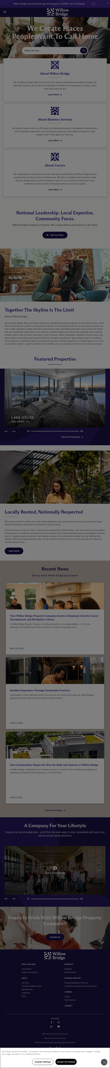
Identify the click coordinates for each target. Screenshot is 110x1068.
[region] (55, 1058)
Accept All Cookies (66, 1062)
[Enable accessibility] (104, 1062)
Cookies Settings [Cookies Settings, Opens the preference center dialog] (43, 1062)
